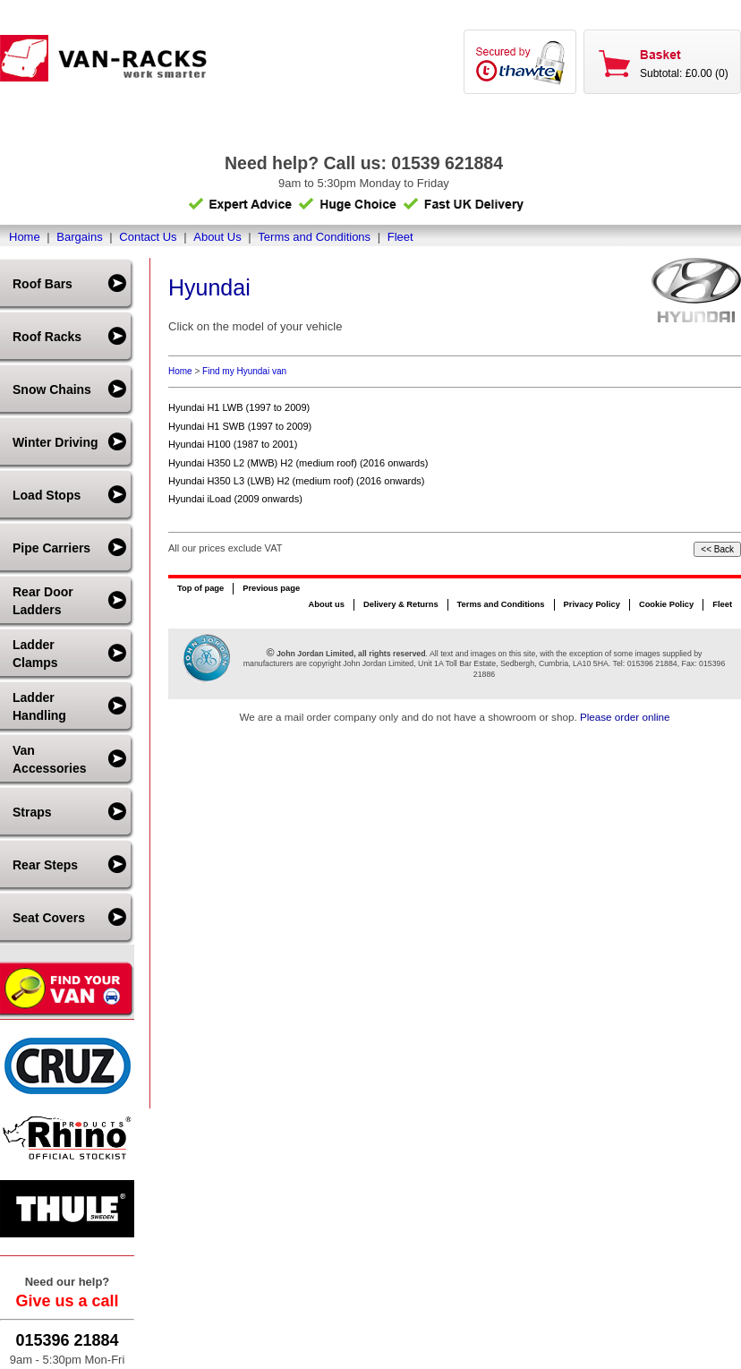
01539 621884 (447, 163)
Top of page (200, 588)
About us (326, 604)
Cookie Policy (666, 604)
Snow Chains (52, 389)
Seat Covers (49, 918)
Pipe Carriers (51, 548)
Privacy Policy (592, 604)
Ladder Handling (39, 706)
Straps (32, 812)
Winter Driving (55, 442)
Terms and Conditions (314, 237)
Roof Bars (42, 284)
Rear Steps (45, 865)
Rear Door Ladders (43, 601)
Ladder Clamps (35, 653)
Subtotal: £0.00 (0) (684, 73)
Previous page (271, 588)
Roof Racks (47, 336)
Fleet (400, 237)
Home (24, 237)
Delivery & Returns (401, 604)
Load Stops (47, 495)
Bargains (79, 237)
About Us (217, 237)
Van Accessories (50, 759)
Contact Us (147, 237)
